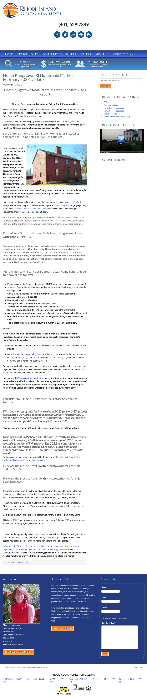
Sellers (85, 54)
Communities (52, 54)
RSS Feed (89, 34)
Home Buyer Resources (114, 108)
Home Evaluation (63, 628)
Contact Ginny (124, 54)
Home (9, 54)
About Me (102, 54)
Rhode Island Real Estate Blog (117, 117)
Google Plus (73, 34)
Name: (105, 587)
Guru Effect (139, 667)
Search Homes (28, 54)
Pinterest (81, 34)
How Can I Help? (109, 623)
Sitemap (34, 667)
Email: (105, 597)
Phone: (104, 607)
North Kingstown (62, 205)
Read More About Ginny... (18, 652)
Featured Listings (111, 105)
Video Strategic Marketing (31, 378)
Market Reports (25, 562)
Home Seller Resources (114, 111)
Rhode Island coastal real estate (32, 209)
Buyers (71, 54)
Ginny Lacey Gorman (56, 549)
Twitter (65, 34)
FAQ (105, 102)
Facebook (57, 34)
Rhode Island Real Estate (38, 11)
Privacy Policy (43, 667)
